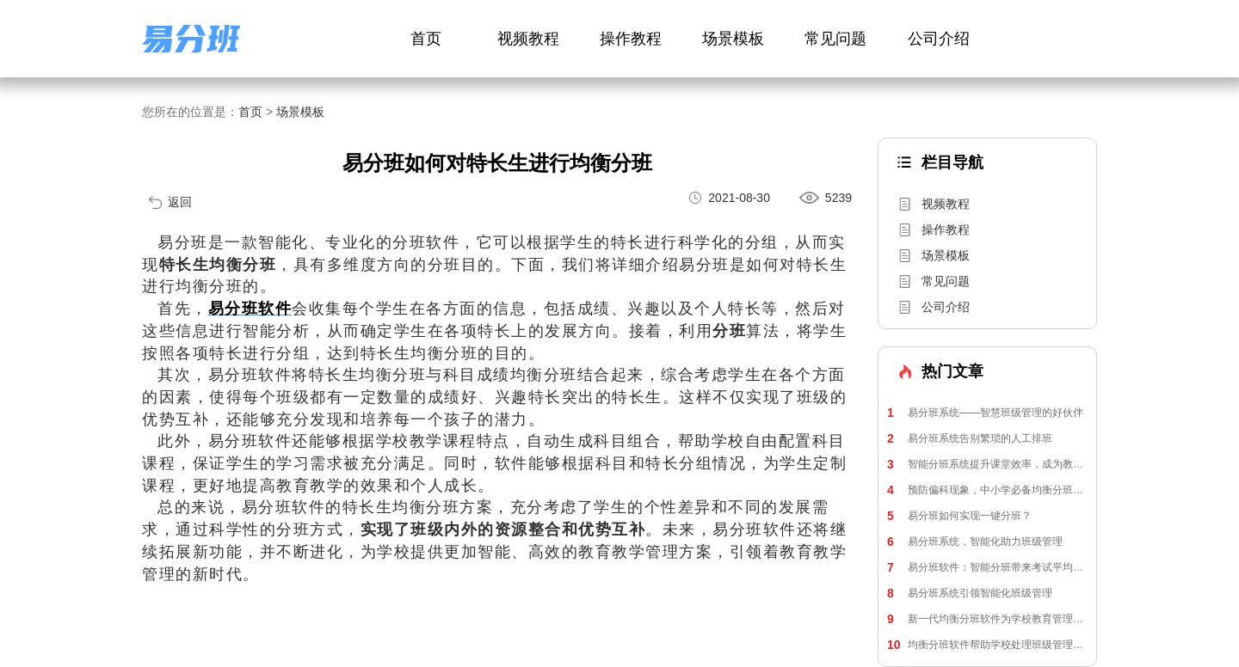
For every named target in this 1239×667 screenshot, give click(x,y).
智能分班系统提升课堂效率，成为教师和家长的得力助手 (987, 464)
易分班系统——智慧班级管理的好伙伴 (985, 412)
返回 (180, 202)
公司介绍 (939, 38)
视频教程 (528, 38)
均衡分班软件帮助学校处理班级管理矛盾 (987, 645)
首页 (425, 38)
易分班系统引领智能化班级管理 (969, 593)
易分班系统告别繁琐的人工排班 (969, 438)
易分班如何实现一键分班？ (959, 516)
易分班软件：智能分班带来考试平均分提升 (987, 567)
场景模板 (733, 38)
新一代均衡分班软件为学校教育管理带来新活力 (987, 619)
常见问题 (835, 38)
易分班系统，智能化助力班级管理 (975, 541)
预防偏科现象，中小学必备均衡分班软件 (987, 490)
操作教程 (631, 38)
